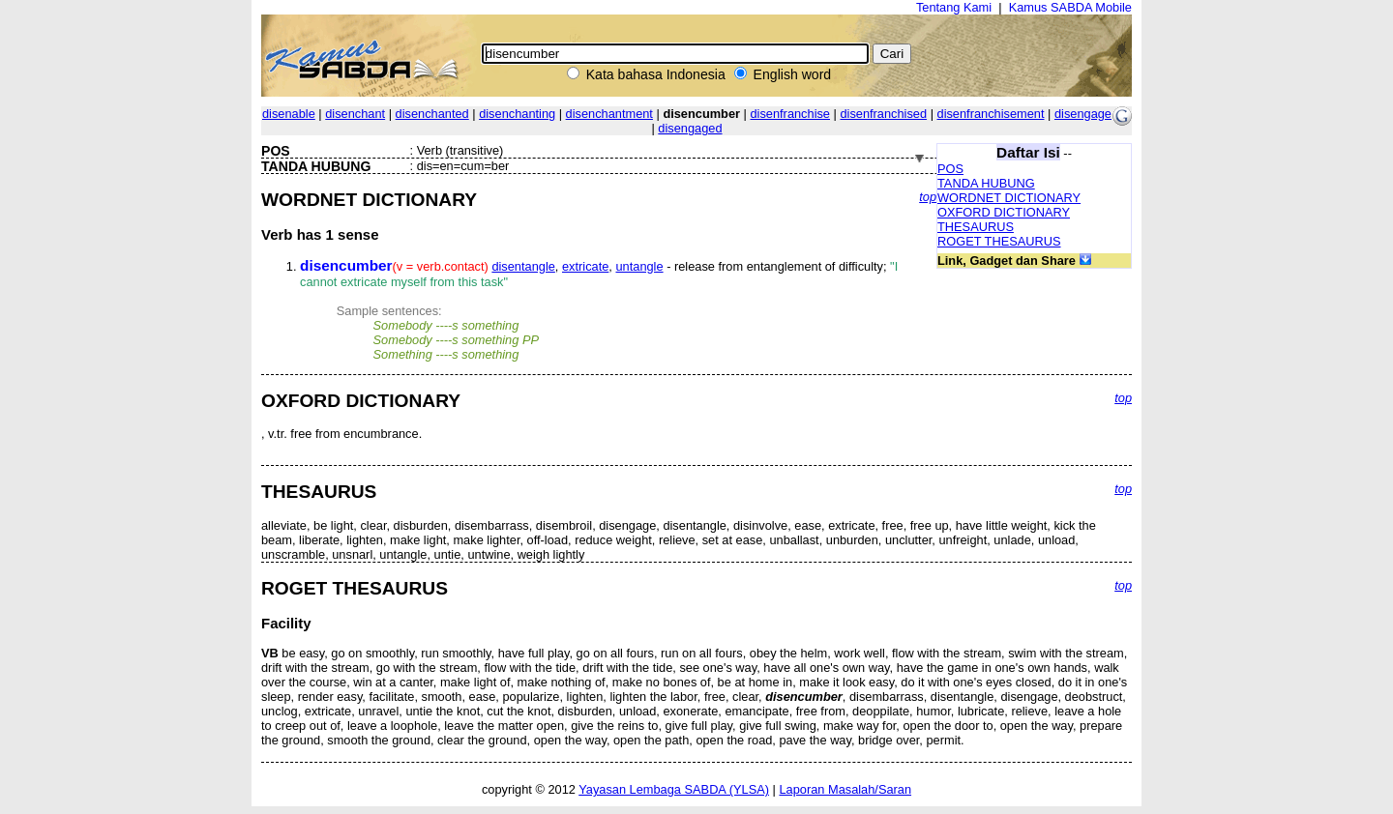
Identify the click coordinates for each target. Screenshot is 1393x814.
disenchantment (609, 113)
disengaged (690, 128)
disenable (288, 113)
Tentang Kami (954, 7)
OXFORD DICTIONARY (1003, 212)
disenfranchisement (991, 113)
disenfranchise (790, 113)
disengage (1082, 113)
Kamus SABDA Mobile (1070, 7)
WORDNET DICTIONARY (1009, 197)
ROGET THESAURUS (999, 241)
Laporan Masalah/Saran (845, 789)
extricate (585, 266)
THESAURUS (975, 226)
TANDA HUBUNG (986, 183)
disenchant (355, 113)
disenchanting (517, 113)
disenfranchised (883, 113)
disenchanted (432, 113)
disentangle (522, 266)
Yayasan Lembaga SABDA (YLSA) (673, 789)
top (927, 196)
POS (950, 168)
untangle (639, 266)
